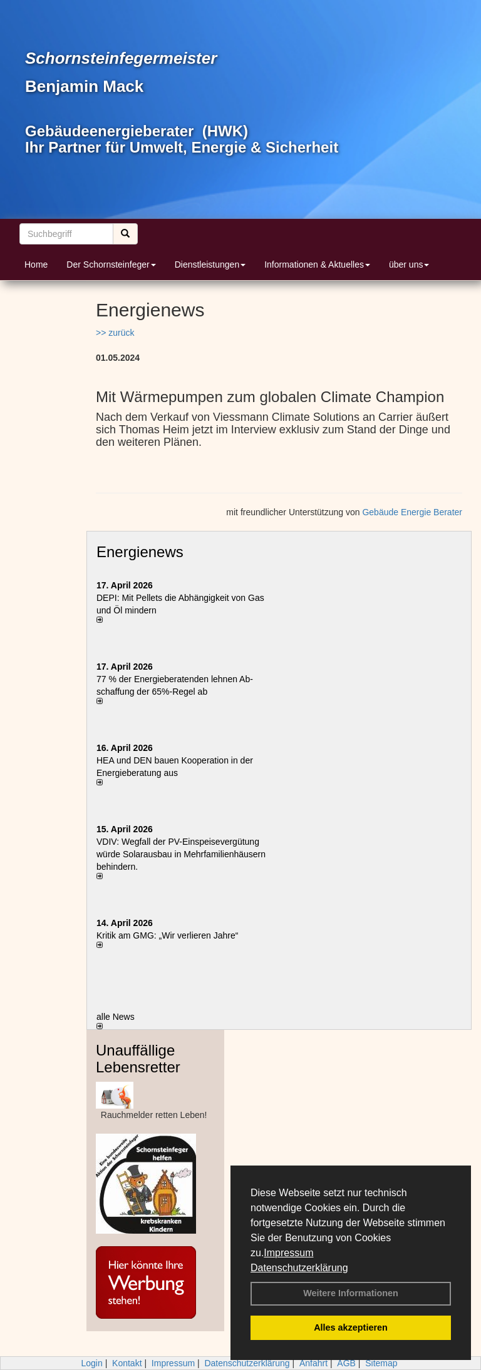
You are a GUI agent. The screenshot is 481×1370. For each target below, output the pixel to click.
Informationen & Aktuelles (317, 264)
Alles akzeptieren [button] (351, 1327)
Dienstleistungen (210, 264)
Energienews (140, 551)
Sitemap (381, 1363)
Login (91, 1363)
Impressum (288, 1252)
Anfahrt (313, 1363)
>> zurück (115, 333)
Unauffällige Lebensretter (138, 1058)
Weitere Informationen (350, 1293)
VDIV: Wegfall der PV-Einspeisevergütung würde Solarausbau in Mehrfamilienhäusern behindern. (181, 854)
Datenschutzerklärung (299, 1267)
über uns (409, 264)
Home (36, 264)
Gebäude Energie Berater (412, 512)
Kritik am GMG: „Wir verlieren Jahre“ (167, 935)
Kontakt (127, 1363)
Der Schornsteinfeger (110, 264)
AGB (346, 1363)
